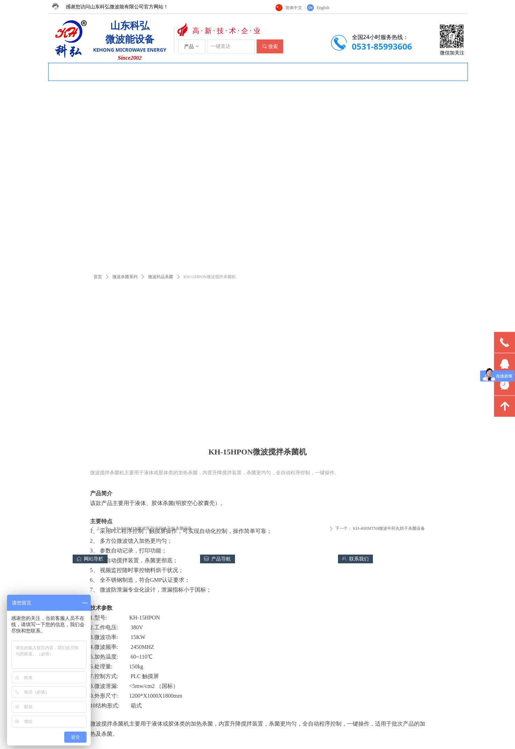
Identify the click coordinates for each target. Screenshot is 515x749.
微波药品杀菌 (160, 276)
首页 (98, 276)
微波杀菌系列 (125, 276)
